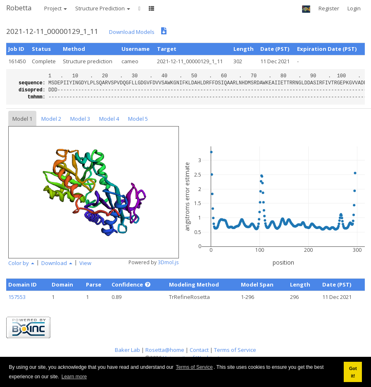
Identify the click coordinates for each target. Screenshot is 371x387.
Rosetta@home (164, 350)
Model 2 (51, 118)
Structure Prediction (102, 8)
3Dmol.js (168, 262)
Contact (199, 350)
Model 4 (109, 118)
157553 (17, 297)
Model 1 (22, 118)
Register (329, 8)
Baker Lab (127, 350)
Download (56, 263)
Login (354, 8)
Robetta (19, 7)
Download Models (132, 32)
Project (55, 8)
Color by (21, 263)
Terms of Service (194, 367)
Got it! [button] (353, 372)
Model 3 (80, 118)
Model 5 (138, 118)
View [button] (85, 263)
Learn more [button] (74, 377)
